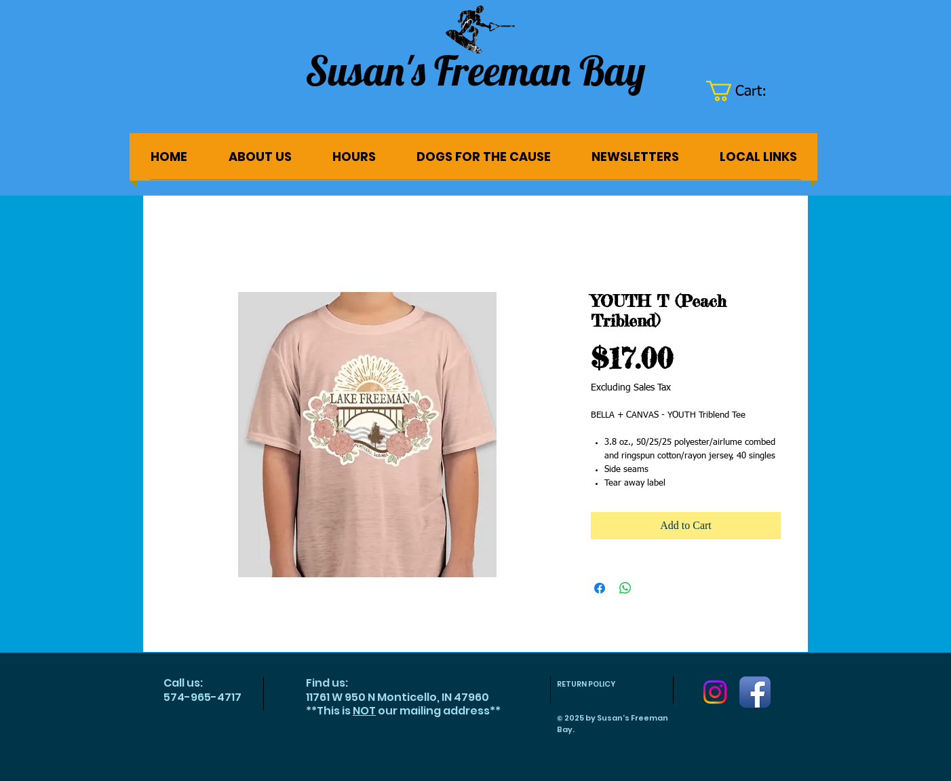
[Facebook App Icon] (755, 692)
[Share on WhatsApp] (625, 588)
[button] (746, 91)
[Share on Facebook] (599, 588)
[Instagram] (715, 692)
